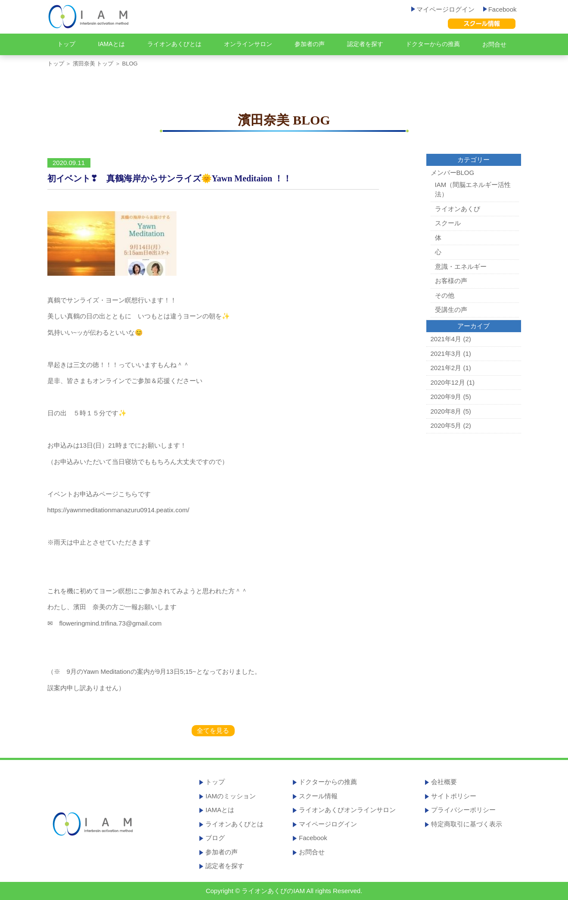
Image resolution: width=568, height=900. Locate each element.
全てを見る (213, 730)
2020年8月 (446, 411)
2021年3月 (446, 353)
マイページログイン (443, 9)
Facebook (500, 9)
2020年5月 (446, 425)
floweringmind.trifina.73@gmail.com (107, 623)
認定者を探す (365, 43)
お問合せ (494, 44)
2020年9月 (446, 396)
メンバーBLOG (453, 172)
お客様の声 (451, 280)
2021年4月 (446, 339)
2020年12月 (448, 382)
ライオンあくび (457, 208)
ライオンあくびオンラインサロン (347, 809)
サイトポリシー (453, 796)
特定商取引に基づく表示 (466, 824)
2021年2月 (446, 367)
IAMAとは (111, 43)
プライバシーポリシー (463, 809)
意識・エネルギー (461, 266)
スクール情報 (318, 796)
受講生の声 (451, 309)
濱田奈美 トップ (93, 63)
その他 (444, 295)
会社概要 (444, 781)
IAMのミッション (230, 796)
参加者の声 (310, 43)
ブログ (215, 837)
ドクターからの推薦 (433, 43)
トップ (66, 43)
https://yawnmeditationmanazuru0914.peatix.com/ (118, 510)
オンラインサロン (248, 43)
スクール (448, 223)
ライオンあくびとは (174, 43)
